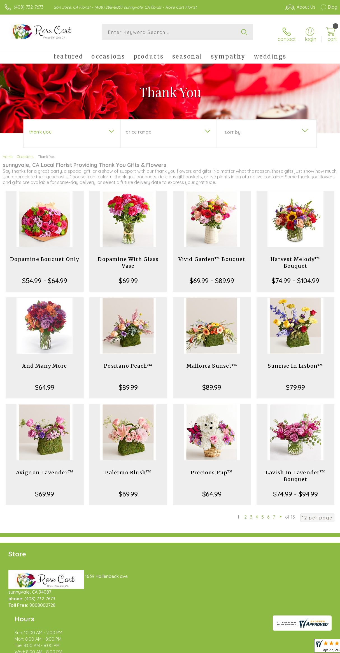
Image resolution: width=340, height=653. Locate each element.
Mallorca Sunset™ (212, 363)
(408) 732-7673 (28, 7)
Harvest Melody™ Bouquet (295, 259)
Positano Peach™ (128, 363)
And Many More (44, 363)
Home (8, 153)
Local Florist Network (282, 647)
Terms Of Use (209, 647)
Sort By (233, 129)
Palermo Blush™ (128, 469)
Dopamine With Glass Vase (128, 259)
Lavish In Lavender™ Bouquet (295, 472)
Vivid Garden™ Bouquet (211, 256)
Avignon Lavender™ (44, 469)
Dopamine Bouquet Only (44, 256)
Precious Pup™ (212, 469)
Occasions (25, 153)
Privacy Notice (242, 647)
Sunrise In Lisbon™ (295, 363)
